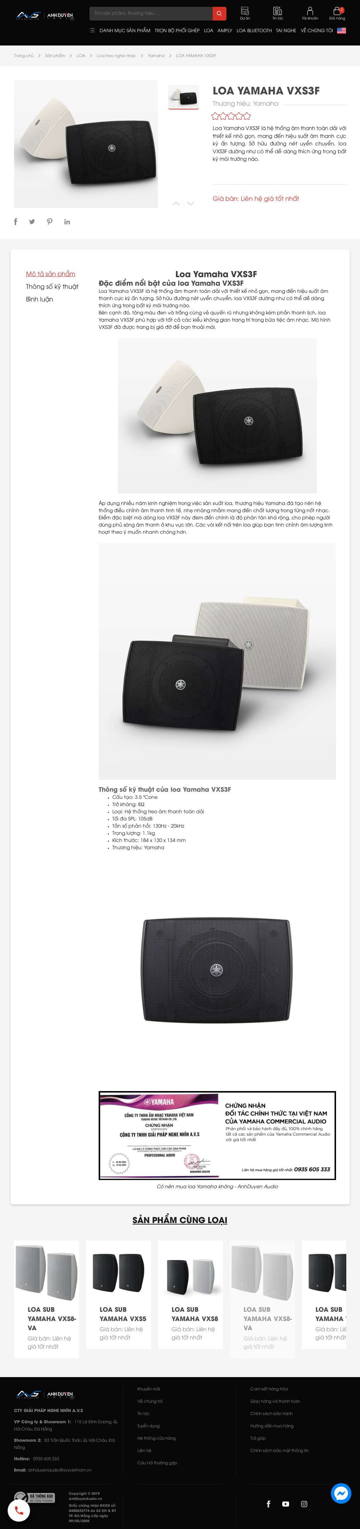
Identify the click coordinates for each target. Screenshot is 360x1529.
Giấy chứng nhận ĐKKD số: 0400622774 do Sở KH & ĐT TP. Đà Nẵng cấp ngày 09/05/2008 (92, 1513)
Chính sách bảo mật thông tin (279, 1451)
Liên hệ (144, 1451)
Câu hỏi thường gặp (157, 1463)
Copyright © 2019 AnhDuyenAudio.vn (85, 1496)
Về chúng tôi (149, 1401)
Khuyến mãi (148, 1389)
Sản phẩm (55, 56)
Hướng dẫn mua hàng (272, 1426)
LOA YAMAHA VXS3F (196, 56)
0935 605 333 (46, 1459)
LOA (81, 56)
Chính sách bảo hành (271, 1414)
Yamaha (156, 56)
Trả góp (257, 1438)
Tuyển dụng (148, 1426)
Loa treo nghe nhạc (116, 56)
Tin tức (143, 1414)
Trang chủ (24, 56)
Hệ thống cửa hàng (156, 1438)
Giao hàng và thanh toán (275, 1401)
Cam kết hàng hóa (269, 1389)
